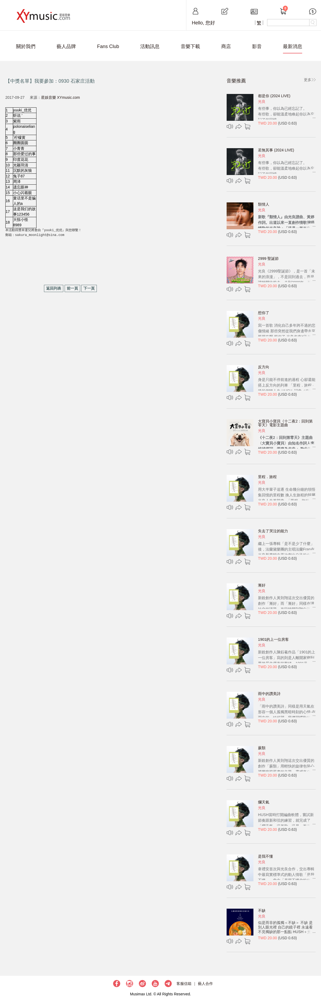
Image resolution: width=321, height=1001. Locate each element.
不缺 (261, 910)
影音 (257, 46)
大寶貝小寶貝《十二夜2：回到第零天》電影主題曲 (285, 423)
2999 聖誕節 (268, 258)
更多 (307, 80)
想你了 (263, 313)
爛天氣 (263, 802)
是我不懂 (265, 856)
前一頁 (72, 288)
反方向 (263, 367)
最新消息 (292, 46)
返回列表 (53, 288)
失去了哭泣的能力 (273, 531)
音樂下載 (190, 46)
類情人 (263, 204)
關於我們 (25, 46)
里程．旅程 (267, 477)
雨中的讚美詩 (269, 693)
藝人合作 (205, 983)
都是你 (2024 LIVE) (274, 96)
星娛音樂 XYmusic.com (60, 97)
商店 (226, 46)
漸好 (261, 585)
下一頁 (89, 288)
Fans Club (108, 46)
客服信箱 (183, 983)
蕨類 (261, 748)
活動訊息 (150, 46)
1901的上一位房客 (273, 639)
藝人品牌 (66, 46)
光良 (261, 101)
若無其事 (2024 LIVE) (276, 150)
